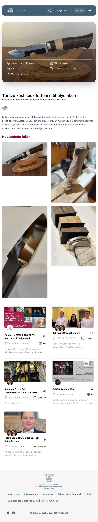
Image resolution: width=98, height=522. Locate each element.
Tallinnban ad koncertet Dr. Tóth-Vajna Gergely (22, 439)
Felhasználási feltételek (70, 494)
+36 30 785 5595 (49, 500)
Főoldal (21, 10)
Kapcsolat (48, 494)
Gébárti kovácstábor (63, 389)
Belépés (80, 10)
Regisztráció (63, 10)
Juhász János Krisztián (23, 63)
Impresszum (12, 494)
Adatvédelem (31, 494)
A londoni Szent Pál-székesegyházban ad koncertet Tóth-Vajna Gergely (21, 391)
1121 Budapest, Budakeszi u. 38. (22, 500)
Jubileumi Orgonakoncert (66, 333)
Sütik (89, 494)
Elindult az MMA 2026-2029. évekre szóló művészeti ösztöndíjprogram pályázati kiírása (19, 337)
